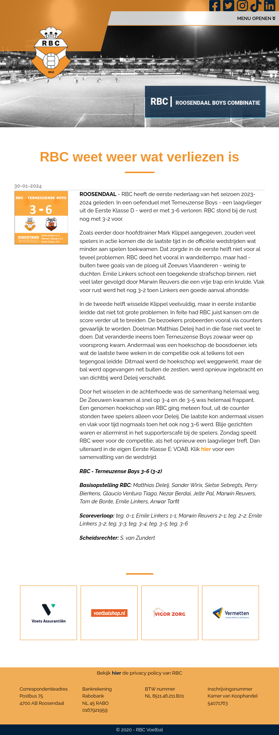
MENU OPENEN (256, 18)
